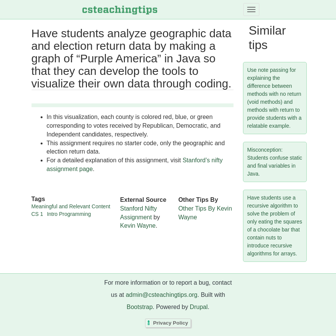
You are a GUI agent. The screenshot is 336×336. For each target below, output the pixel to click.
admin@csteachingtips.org (161, 295)
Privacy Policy (170, 323)
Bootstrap (140, 307)
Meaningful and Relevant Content (71, 206)
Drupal (199, 307)
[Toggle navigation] (251, 9)
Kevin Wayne (138, 225)
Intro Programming (69, 214)
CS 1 (37, 214)
